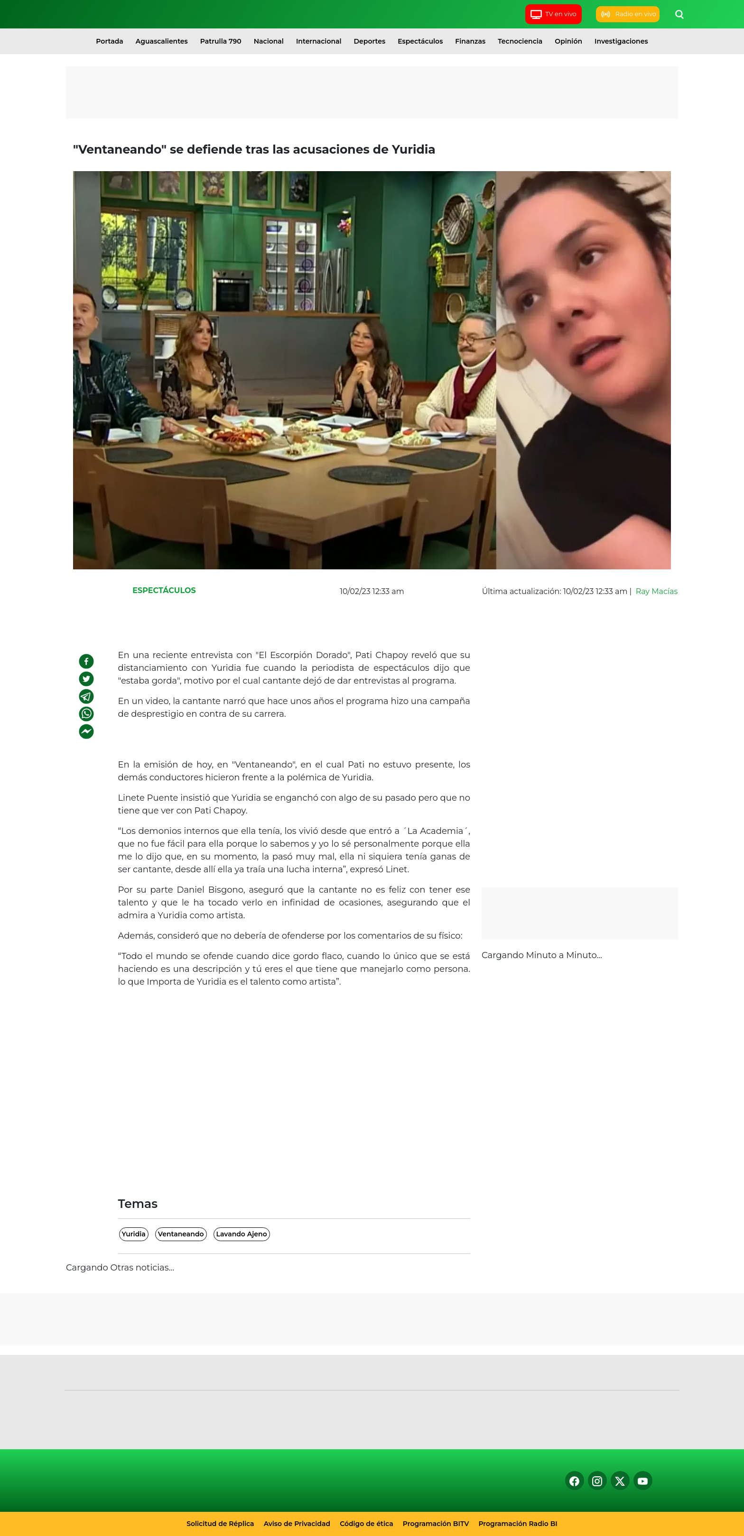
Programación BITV (436, 1523)
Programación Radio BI (517, 1523)
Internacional (319, 41)
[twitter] (86, 678)
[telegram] (86, 696)
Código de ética (366, 1523)
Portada (109, 41)
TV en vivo (553, 14)
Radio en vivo (627, 14)
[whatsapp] (86, 714)
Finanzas (470, 41)
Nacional (269, 41)
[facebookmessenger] (86, 731)
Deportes (370, 41)
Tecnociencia (520, 41)
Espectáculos (420, 41)
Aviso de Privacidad (297, 1523)
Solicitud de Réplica (220, 1523)
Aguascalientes (162, 41)
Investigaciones (621, 41)
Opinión (568, 41)
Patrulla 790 (221, 41)
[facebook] (86, 661)
